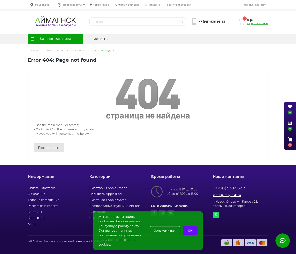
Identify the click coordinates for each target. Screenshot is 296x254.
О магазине (152, 4)
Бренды (100, 39)
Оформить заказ (257, 23)
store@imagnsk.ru (227, 195)
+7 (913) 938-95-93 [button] (229, 188)
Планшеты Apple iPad (105, 194)
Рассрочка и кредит (43, 206)
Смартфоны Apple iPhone (108, 188)
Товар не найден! (102, 50)
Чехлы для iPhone (72, 50)
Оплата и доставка (127, 4)
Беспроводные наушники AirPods (114, 206)
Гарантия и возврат (178, 4)
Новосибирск (100, 4)
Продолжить (49, 148)
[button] (41, 4)
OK (190, 230)
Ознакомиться (165, 230)
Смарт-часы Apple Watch (107, 200)
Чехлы (49, 50)
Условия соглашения (43, 200)
